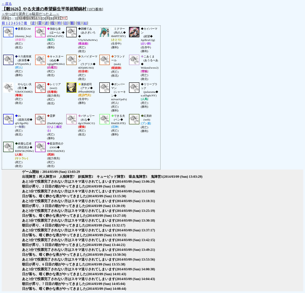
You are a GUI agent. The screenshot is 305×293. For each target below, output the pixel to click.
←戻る (7, 4)
